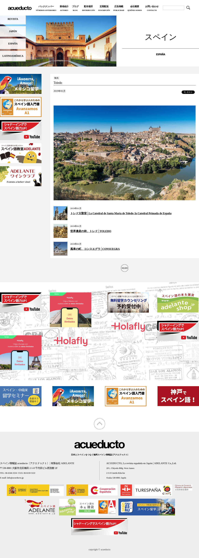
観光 (56, 78)
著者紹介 (64, 8)
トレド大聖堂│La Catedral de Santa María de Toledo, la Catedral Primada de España (121, 213)
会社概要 (134, 8)
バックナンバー (46, 8)
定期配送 (104, 8)
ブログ (75, 8)
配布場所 (88, 8)
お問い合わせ (152, 8)
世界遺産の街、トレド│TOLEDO (90, 231)
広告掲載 (118, 8)
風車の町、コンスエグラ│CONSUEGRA (95, 248)
